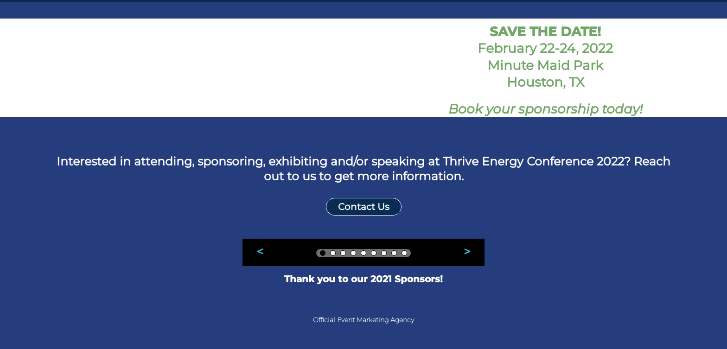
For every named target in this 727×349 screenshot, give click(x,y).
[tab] (322, 253)
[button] (260, 252)
